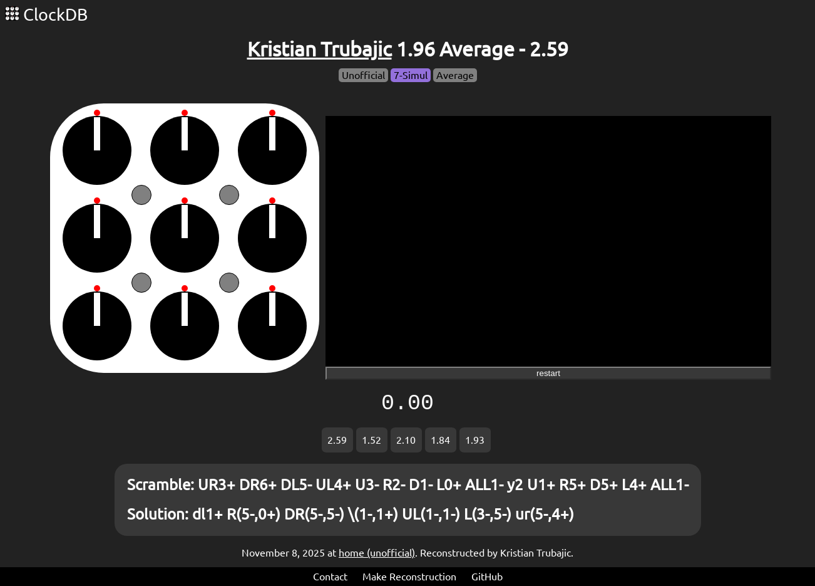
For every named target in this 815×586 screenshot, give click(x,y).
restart (548, 373)
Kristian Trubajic (319, 49)
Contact (330, 576)
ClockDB (46, 14)
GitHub (487, 576)
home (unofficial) (377, 552)
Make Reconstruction (409, 576)
